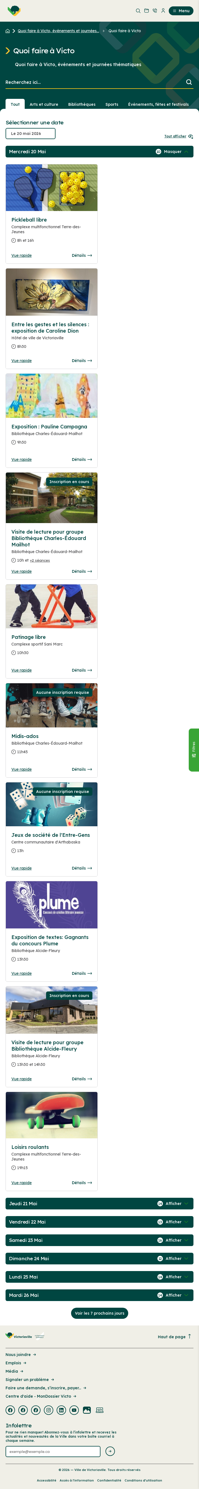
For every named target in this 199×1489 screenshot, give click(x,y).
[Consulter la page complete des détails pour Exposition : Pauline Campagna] (51, 436)
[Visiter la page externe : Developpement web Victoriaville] (99, 1410)
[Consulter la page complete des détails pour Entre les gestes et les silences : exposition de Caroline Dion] (51, 337)
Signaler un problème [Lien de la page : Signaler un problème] (30, 1379)
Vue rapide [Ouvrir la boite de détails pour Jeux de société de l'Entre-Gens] (21, 868)
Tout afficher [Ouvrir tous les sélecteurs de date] (178, 136)
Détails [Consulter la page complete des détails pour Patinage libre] (82, 670)
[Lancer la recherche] (189, 82)
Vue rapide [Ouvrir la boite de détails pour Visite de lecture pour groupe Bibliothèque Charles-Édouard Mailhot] (21, 571)
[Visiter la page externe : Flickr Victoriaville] (87, 1410)
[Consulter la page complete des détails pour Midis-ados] (51, 746)
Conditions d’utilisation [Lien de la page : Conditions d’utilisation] (143, 1480)
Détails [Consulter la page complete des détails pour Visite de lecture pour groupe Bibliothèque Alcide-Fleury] (82, 1078)
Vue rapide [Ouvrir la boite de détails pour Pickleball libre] (21, 255)
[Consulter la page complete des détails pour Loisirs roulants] (51, 1160)
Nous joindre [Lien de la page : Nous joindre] (21, 1354)
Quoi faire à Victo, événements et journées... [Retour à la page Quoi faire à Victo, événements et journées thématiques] (58, 30)
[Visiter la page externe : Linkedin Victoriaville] (61, 1410)
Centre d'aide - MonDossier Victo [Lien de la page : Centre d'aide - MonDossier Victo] (41, 1396)
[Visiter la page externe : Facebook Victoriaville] (10, 1410)
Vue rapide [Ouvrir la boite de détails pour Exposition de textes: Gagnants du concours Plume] (21, 973)
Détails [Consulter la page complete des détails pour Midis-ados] (82, 769)
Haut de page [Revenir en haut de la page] (175, 1336)
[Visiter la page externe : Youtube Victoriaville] (74, 1410)
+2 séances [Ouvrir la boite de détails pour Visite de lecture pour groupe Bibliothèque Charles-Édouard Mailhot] (40, 560)
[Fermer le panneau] (193, 749)
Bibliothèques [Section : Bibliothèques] (81, 104)
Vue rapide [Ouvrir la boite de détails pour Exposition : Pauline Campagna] (21, 459)
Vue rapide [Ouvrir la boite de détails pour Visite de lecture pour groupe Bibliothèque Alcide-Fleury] (21, 1078)
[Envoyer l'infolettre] (110, 1451)
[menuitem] (13, 11)
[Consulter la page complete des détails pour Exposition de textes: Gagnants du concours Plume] (51, 950)
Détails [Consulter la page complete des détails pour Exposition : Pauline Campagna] (82, 459)
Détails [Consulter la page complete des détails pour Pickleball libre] (82, 255)
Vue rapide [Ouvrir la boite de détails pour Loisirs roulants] (21, 1182)
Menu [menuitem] (181, 10)
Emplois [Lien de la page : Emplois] (16, 1362)
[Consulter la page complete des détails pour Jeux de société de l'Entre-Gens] (51, 845)
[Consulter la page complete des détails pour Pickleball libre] (51, 232)
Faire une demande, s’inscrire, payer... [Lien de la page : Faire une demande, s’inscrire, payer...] (46, 1387)
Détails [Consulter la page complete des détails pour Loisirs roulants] (82, 1182)
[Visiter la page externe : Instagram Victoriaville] (48, 1410)
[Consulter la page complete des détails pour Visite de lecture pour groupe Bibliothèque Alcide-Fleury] (51, 1055)
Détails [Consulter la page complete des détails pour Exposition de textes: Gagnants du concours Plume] (82, 973)
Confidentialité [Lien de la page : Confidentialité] (109, 1480)
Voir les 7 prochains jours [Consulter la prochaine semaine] (99, 1313)
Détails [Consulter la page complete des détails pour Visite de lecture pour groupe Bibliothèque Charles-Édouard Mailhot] (82, 571)
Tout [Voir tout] (15, 104)
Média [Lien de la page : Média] (15, 1371)
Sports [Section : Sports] (111, 104)
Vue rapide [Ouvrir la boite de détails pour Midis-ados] (21, 769)
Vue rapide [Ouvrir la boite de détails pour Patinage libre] (21, 670)
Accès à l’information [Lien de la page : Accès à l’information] (77, 1480)
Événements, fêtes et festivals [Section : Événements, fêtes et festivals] (158, 104)
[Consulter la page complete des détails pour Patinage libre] (51, 647)
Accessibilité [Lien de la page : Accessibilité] (46, 1480)
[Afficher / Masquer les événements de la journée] (176, 151)
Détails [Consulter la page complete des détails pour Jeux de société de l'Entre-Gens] (82, 868)
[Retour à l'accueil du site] (9, 30)
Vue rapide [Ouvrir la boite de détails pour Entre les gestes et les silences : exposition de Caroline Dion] (21, 360)
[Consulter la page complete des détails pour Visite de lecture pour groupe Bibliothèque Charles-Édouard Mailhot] (51, 548)
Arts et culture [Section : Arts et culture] (44, 104)
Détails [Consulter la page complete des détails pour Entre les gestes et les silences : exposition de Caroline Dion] (82, 360)
